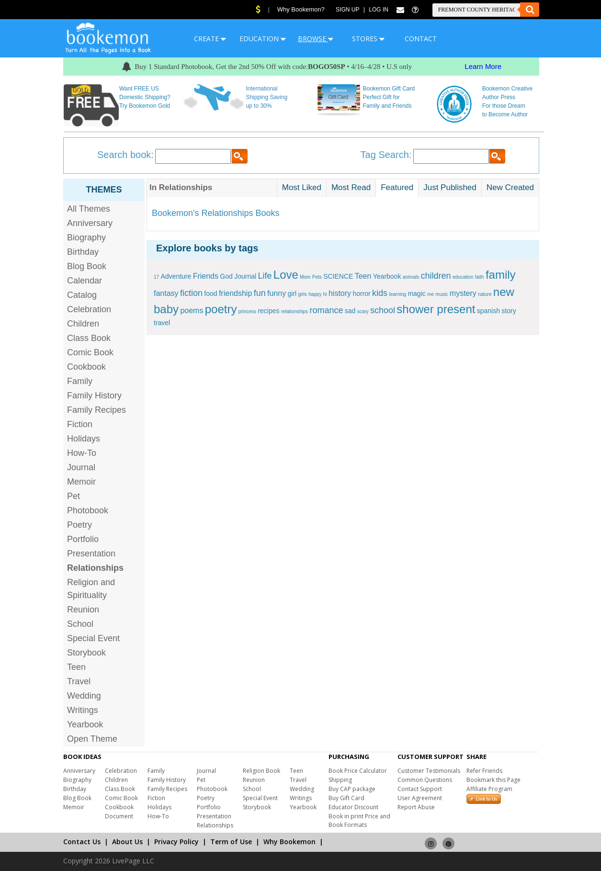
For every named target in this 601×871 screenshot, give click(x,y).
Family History (94, 395)
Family (79, 381)
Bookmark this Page (493, 780)
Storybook (86, 652)
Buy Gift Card (346, 798)
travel (162, 323)
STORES (368, 38)
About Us (127, 841)
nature (484, 294)
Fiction (79, 424)
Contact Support (419, 789)
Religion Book (261, 771)
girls (302, 294)
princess (247, 311)
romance (326, 310)
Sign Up (347, 9)
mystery (463, 293)
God (226, 276)
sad (350, 311)
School (80, 624)
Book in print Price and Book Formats (359, 820)
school (382, 310)
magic (416, 293)
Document (119, 816)
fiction (191, 293)
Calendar (84, 280)
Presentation (91, 553)
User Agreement (419, 798)
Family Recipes (96, 410)
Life (265, 276)
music (441, 294)
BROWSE (315, 38)
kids (379, 293)
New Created (510, 187)
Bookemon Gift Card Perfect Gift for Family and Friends (389, 97)
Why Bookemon (289, 841)
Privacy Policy (176, 841)
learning (397, 294)
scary (363, 311)
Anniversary (90, 223)
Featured (397, 187)
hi (325, 294)
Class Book (89, 338)
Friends (205, 276)
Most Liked (301, 187)
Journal (81, 467)
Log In (378, 9)
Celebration (89, 309)
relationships (294, 311)
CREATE (210, 38)
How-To (81, 453)
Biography (86, 237)
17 (156, 277)
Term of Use (231, 841)
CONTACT (421, 38)
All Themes (88, 209)
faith (479, 277)
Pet (73, 496)
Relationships (215, 825)
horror (361, 293)
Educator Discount (353, 807)
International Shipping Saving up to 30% (266, 97)
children (436, 276)
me (430, 294)
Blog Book (86, 266)
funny (276, 293)
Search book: (125, 154)
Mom (305, 277)
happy (314, 294)
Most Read (351, 187)
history (340, 293)
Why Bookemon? (301, 9)
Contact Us (82, 841)
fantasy (166, 293)
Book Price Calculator (358, 771)
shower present (436, 309)
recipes (268, 311)
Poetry (79, 525)
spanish (488, 311)
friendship (235, 293)
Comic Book (90, 352)
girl (291, 293)
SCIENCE (338, 276)
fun (260, 293)
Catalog (82, 295)
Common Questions (424, 780)
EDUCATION (262, 38)
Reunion (83, 609)
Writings (82, 710)
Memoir (81, 481)
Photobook (87, 510)
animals (411, 277)
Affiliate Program (489, 789)
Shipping (340, 780)
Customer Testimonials (428, 771)
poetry (221, 309)
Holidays (83, 438)
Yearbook (85, 724)
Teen (76, 667)
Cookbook (86, 367)
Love (285, 274)
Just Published (449, 187)
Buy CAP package (352, 789)
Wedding (84, 696)
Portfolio (83, 539)
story (508, 311)
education (463, 277)
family (501, 274)
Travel (79, 681)
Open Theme (92, 739)
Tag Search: (386, 154)
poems (191, 310)
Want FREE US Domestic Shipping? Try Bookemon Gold (144, 97)
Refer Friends (484, 771)
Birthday (83, 252)
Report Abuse (416, 807)
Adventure (175, 276)
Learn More (483, 66)
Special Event (93, 638)
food (210, 293)
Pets (317, 277)
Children (83, 323)
